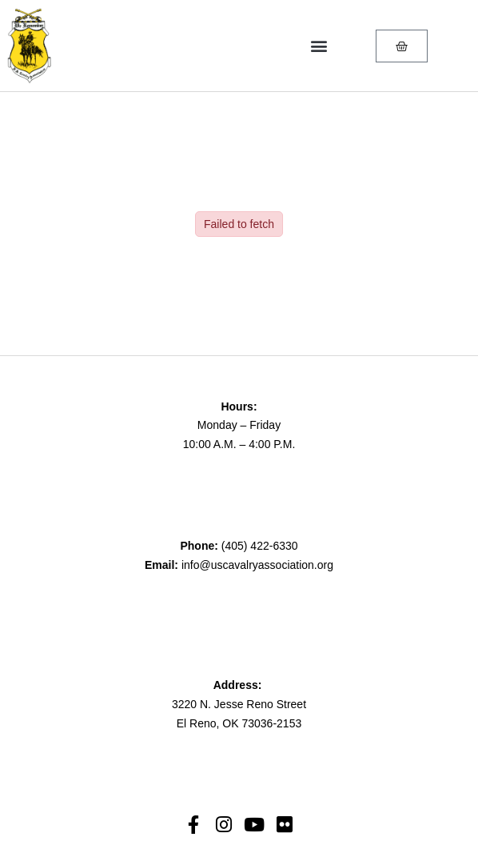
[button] (318, 46)
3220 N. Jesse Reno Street (239, 704)
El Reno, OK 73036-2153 (239, 723)
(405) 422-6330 (259, 545)
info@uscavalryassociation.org (257, 565)
